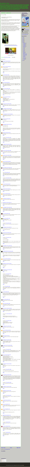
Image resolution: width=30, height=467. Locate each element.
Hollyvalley (4, 326)
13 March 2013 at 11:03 (7, 193)
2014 (23, 41)
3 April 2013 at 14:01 (8, 426)
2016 (23, 39)
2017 (23, 38)
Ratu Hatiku (4, 232)
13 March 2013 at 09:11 (9, 167)
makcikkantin (4, 263)
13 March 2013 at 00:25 (7, 66)
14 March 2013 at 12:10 (9, 269)
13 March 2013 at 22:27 (10, 251)
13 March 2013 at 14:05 (7, 213)
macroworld (17, 465)
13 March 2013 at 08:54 (8, 150)
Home (11, 447)
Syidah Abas (4, 415)
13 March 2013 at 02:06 (8, 103)
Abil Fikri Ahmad (27, 29)
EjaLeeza (4, 61)
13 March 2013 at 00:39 (6, 82)
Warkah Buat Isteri (4, 3)
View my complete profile (25, 34)
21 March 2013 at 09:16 (8, 386)
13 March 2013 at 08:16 (8, 137)
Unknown (4, 66)
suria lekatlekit (4, 207)
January (24, 59)
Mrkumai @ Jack (5, 345)
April (24, 51)
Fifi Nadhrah (4, 144)
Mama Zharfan (5, 167)
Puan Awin (4, 150)
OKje (3, 335)
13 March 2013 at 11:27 (8, 202)
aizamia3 (4, 400)
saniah (3, 88)
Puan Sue (4, 258)
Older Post (18, 447)
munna (3, 213)
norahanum (4, 426)
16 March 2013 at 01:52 (8, 339)
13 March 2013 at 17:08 (8, 237)
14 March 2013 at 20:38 (7, 303)
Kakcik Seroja (4, 124)
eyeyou (4, 218)
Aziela (3, 299)
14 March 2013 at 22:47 (9, 313)
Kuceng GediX (4, 245)
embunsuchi (4, 155)
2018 (23, 37)
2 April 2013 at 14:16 (7, 404)
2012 (23, 60)
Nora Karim (4, 103)
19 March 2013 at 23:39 (8, 369)
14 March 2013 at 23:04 (8, 320)
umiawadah (4, 198)
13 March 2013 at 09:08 (7, 161)
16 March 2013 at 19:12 (8, 349)
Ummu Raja (4, 374)
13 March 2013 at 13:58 (9, 207)
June (23, 49)
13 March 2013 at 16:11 (8, 227)
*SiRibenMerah (4, 227)
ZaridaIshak (4, 390)
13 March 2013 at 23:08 (8, 263)
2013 (23, 42)
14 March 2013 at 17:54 (7, 299)
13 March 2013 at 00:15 (7, 61)
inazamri (4, 132)
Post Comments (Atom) (7, 449)
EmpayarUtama (5, 269)
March (24, 52)
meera (3, 303)
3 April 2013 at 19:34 (8, 432)
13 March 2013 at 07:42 (7, 132)
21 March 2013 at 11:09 (8, 390)
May (23, 50)
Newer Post (3, 447)
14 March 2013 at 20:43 (9, 308)
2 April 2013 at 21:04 (8, 415)
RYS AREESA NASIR (5, 251)
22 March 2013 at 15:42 (7, 400)
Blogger (23, 465)
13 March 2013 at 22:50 (8, 258)
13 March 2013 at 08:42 (8, 144)
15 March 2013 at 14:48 (6, 335)
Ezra (3, 82)
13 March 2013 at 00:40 (7, 88)
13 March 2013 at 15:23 (7, 218)
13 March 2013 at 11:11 (8, 198)
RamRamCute (4, 202)
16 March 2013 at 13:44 (9, 345)
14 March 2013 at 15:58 (7, 286)
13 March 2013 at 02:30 (9, 108)
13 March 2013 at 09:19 (7, 172)
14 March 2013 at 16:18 (6, 291)
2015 (23, 40)
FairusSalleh (4, 339)
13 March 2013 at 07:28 (8, 124)
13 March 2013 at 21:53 (9, 245)
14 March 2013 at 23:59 (8, 326)
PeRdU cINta (4, 308)
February (24, 58)
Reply (3, 64)
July (23, 48)
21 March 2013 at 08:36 (8, 382)
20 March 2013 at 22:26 (8, 374)
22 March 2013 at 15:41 (8, 395)
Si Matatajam (4, 108)
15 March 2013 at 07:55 (7, 330)
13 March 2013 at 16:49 (8, 232)
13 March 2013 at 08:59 (8, 155)
